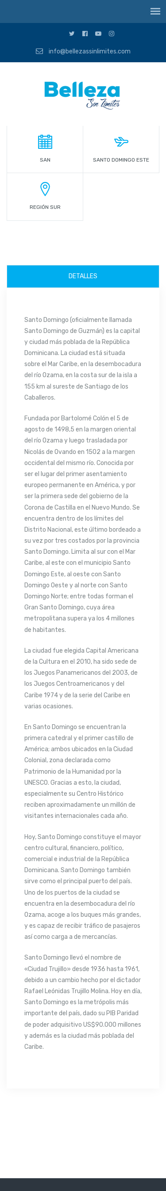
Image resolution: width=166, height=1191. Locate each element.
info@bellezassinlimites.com (83, 51)
